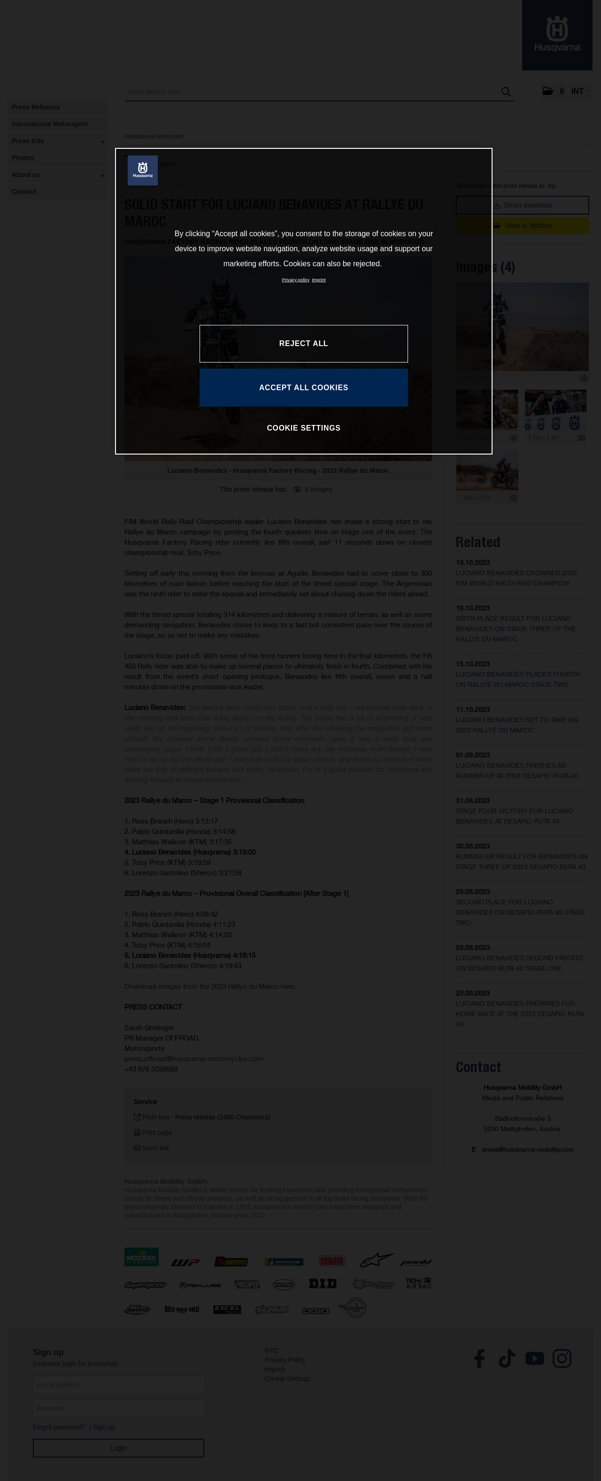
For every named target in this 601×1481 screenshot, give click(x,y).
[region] (304, 301)
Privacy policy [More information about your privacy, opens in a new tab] (296, 279)
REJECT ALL (303, 343)
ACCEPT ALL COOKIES (303, 388)
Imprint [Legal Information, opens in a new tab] (318, 279)
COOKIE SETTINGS (303, 428)
